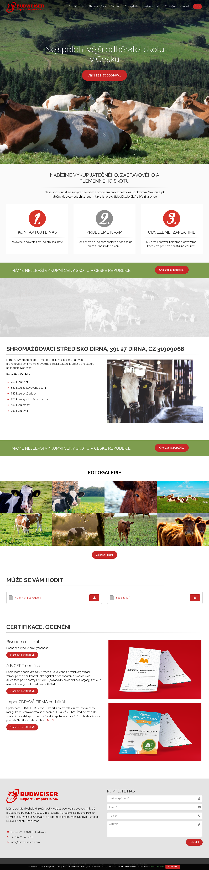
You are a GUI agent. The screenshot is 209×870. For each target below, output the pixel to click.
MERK (50, 720)
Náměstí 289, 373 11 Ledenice (26, 832)
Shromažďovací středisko (104, 6)
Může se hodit (151, 6)
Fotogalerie (131, 6)
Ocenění (170, 6)
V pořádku (172, 867)
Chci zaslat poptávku (104, 75)
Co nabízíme (76, 6)
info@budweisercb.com (23, 842)
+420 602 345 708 (20, 837)
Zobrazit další (104, 554)
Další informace (157, 867)
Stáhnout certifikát (22, 654)
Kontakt (184, 6)
